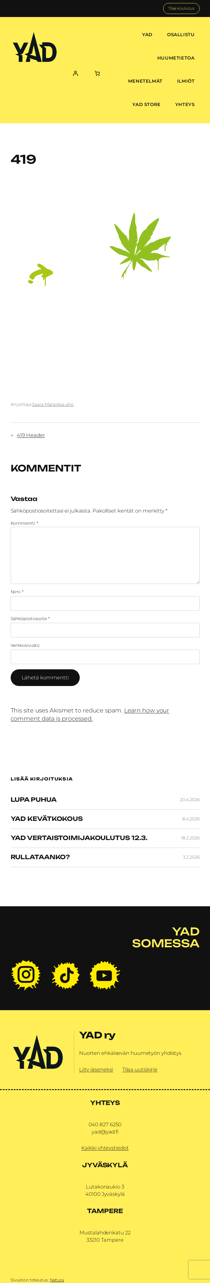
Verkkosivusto (25, 645)
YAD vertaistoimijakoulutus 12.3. (79, 838)
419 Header (31, 435)
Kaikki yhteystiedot (104, 1148)
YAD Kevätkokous (47, 819)
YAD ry (97, 1035)
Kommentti (24, 523)
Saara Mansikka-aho (52, 404)
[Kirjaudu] (75, 73)
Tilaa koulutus (181, 8)
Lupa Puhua (34, 800)
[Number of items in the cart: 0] (97, 73)
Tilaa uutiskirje (139, 1069)
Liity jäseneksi (96, 1069)
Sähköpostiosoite (30, 618)
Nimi (17, 592)
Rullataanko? (40, 857)
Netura (57, 1280)
